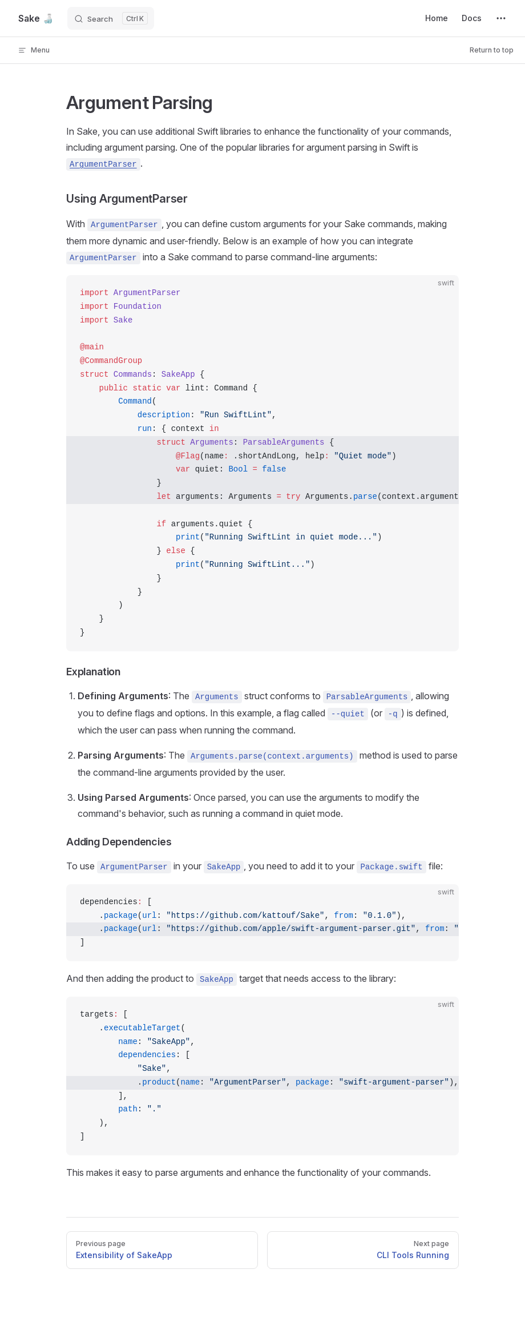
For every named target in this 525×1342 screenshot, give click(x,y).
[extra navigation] (501, 18)
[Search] (110, 18)
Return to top (492, 50)
